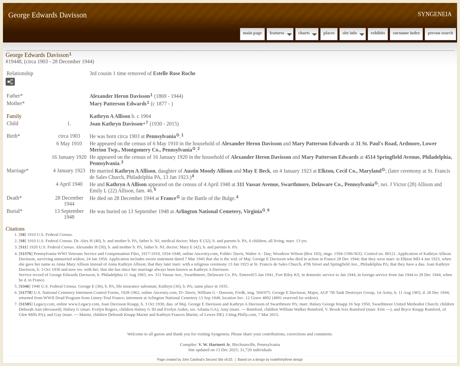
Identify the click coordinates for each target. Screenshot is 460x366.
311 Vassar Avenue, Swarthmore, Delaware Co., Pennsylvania (305, 184)
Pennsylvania (161, 136)
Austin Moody (207, 171)
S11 (23, 246)
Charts (304, 32)
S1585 (25, 303)
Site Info (349, 32)
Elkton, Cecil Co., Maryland (350, 171)
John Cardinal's (193, 359)
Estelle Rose (174, 73)
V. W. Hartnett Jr (214, 344)
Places (329, 32)
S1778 (25, 292)
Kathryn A (110, 116)
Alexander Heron (120, 96)
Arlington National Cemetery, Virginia (218, 211)
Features (277, 32)
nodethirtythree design (286, 359)
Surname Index (406, 32)
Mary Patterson (118, 103)
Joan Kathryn (116, 123)
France (168, 198)
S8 (22, 234)
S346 (24, 286)
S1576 (25, 253)
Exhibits (378, 32)
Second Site (214, 359)
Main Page (252, 32)
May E (256, 171)
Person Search (440, 32)
